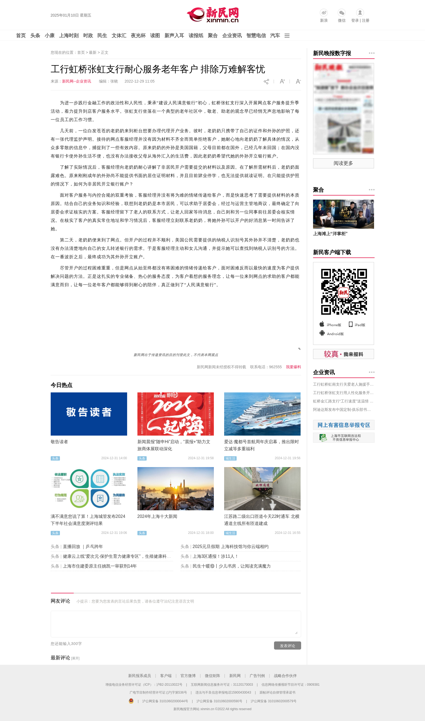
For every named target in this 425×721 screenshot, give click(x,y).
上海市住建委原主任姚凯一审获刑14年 (100, 566)
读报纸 (196, 35)
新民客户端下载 (332, 252)
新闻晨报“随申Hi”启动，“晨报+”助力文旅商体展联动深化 (174, 445)
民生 (102, 35)
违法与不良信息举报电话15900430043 (223, 692)
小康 (49, 35)
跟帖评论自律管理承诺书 (277, 692)
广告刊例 (257, 675)
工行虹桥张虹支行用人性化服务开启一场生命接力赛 (344, 393)
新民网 (235, 675)
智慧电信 (256, 35)
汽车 (275, 35)
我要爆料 (293, 367)
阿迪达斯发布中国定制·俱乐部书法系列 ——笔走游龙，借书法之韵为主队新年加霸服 (344, 409)
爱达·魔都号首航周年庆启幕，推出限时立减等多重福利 (261, 445)
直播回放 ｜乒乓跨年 (83, 546)
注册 (365, 20)
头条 (35, 35)
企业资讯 (232, 35)
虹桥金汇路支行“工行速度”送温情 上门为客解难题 (344, 401)
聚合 (213, 35)
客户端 (166, 675)
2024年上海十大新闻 (157, 516)
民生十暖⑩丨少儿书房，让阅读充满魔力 (232, 566)
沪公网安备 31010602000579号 (274, 701)
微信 (342, 20)
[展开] (75, 658)
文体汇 (119, 35)
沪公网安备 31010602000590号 (219, 701)
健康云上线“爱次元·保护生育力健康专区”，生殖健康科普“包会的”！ (127, 556)
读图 (155, 35)
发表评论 (287, 646)
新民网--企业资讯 (76, 81)
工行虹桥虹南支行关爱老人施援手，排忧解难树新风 (344, 384)
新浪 (324, 20)
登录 (355, 20)
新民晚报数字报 (332, 53)
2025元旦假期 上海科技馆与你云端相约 (231, 546)
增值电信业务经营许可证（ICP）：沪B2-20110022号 (143, 685)
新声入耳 (174, 35)
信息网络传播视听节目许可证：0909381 (291, 685)
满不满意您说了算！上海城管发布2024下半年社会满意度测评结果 (88, 520)
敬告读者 (59, 441)
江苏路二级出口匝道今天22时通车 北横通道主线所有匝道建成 (262, 520)
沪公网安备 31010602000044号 (165, 701)
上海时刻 (69, 35)
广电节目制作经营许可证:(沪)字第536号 (158, 692)
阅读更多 (343, 163)
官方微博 (188, 675)
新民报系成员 (139, 675)
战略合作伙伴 (285, 675)
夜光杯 (138, 35)
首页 (21, 35)
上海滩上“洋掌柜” (330, 233)
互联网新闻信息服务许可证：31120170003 (222, 685)
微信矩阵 (212, 675)
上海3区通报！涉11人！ (216, 556)
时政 (88, 35)
